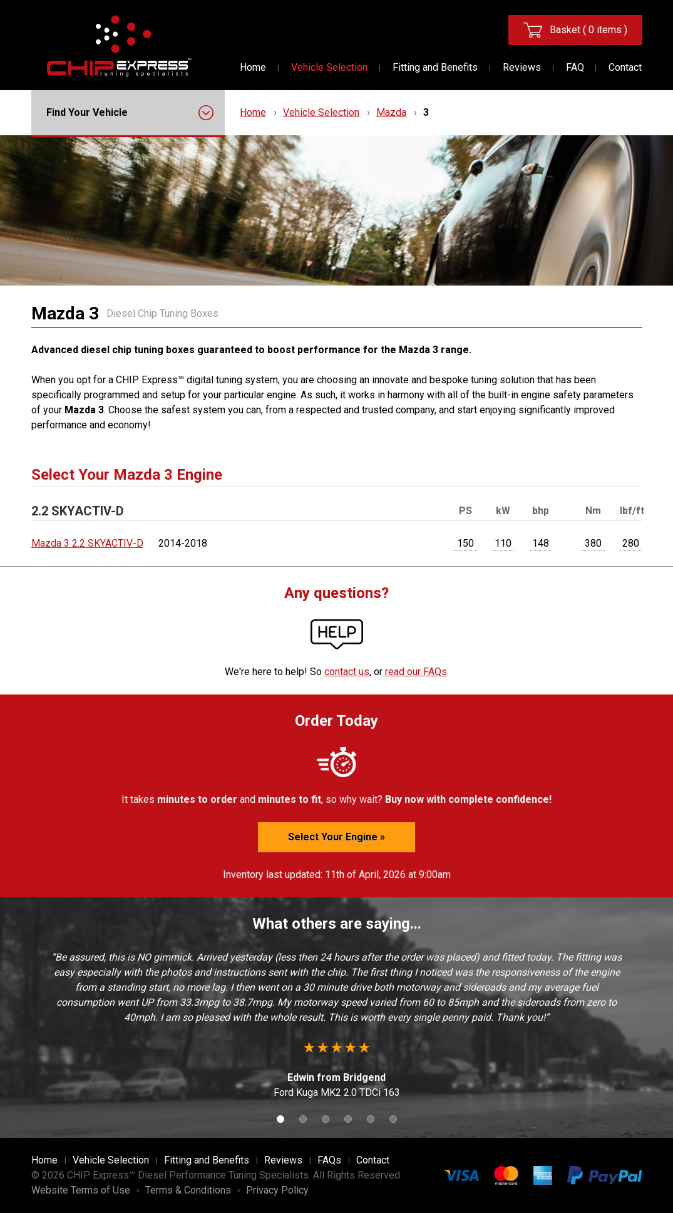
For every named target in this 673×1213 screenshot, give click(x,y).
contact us (346, 672)
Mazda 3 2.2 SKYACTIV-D (87, 543)
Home (253, 67)
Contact (625, 67)
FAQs (329, 1160)
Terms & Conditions (188, 1190)
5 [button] (370, 1119)
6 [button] (393, 1119)
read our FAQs (416, 672)
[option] (336, 1025)
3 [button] (325, 1119)
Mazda (391, 112)
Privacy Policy (277, 1190)
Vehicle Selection (329, 67)
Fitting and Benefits (435, 67)
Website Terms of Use (80, 1190)
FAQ (575, 67)
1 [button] (280, 1119)
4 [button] (348, 1119)
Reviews (522, 67)
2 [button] (303, 1119)
